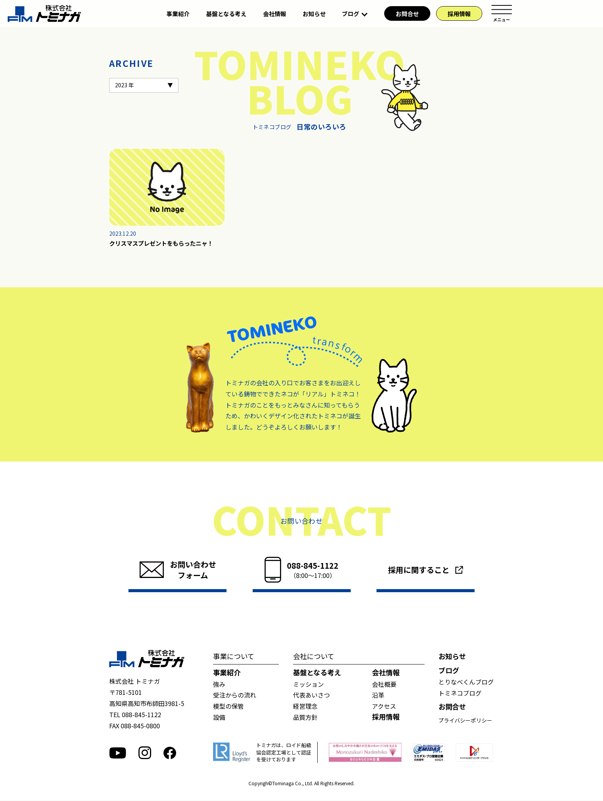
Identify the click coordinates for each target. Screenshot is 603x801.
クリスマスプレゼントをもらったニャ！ (164, 243)
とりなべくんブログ (466, 682)
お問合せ (407, 14)
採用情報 (459, 14)
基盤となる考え (226, 14)
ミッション (308, 684)
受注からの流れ (234, 695)
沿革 (378, 695)
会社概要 (384, 684)
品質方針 (305, 718)
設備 (219, 718)
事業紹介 (178, 14)
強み (219, 684)
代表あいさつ (311, 695)
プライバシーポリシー (465, 721)
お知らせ (314, 14)
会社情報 (274, 14)
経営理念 (305, 706)
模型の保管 (228, 706)
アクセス (384, 706)
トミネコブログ (459, 693)
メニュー (501, 13)
